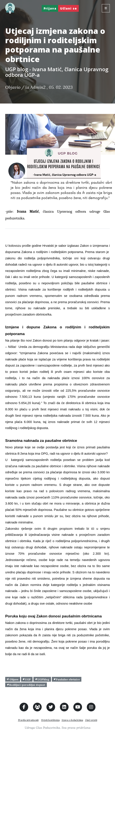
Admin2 (38, 87)
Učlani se (68, 8)
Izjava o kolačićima (72, 720)
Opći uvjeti (91, 720)
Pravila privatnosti (28, 720)
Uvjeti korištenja (50, 720)
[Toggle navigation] (106, 8)
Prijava (50, 8)
